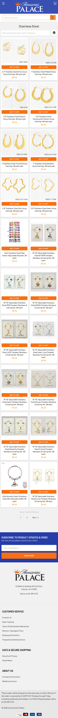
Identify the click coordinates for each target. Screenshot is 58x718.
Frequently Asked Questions (13, 639)
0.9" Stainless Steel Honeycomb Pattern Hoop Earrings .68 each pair (43, 119)
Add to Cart (14, 67)
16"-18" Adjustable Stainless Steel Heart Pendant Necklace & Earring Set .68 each (14, 402)
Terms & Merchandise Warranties (15, 626)
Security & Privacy (9, 656)
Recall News (7, 660)
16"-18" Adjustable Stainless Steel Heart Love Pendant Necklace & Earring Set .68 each (43, 353)
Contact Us (6, 617)
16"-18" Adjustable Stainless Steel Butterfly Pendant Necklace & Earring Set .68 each (14, 450)
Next (35, 517)
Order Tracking (8, 622)
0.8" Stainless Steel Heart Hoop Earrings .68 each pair (43, 209)
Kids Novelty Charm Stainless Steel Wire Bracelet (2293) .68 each (14, 498)
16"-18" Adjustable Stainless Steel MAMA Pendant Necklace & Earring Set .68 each (43, 305)
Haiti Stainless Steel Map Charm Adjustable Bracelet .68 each (14, 255)
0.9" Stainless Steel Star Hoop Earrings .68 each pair (14, 209)
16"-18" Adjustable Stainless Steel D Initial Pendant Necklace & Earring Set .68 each (43, 450)
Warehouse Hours (9, 681)
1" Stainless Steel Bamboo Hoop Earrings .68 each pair (43, 164)
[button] (54, 33)
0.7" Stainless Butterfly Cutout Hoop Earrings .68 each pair (14, 72)
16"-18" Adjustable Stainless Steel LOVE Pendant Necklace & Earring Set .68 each (14, 352)
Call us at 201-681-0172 (29, 593)
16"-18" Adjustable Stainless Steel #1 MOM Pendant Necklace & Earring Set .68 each (43, 257)
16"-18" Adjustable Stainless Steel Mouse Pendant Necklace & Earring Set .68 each (43, 402)
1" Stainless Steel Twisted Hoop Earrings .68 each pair (14, 164)
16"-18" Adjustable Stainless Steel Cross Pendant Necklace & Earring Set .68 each (43, 498)
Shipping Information (11, 635)
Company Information (11, 677)
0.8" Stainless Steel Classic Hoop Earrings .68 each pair (14, 117)
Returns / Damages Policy (12, 631)
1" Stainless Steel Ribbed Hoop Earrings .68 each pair (43, 72)
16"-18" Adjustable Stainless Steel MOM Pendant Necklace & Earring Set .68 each (14, 305)
